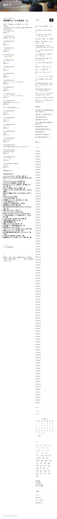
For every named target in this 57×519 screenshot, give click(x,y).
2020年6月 (38, 336)
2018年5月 (38, 397)
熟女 (44, 468)
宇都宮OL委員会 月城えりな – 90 (11, 220)
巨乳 (41, 463)
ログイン (38, 494)
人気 (50, 455)
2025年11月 (38, 164)
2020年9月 (38, 328)
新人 (45, 465)
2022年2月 (38, 283)
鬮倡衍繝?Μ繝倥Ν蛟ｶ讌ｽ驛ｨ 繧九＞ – (44, 129)
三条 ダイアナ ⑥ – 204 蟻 (10, 196)
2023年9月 (38, 233)
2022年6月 (38, 272)
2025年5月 (38, 180)
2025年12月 (38, 161)
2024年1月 (38, 222)
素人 (41, 470)
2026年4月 (38, 151)
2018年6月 (38, 394)
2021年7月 (38, 302)
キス (50, 445)
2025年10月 (38, 167)
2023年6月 (38, 241)
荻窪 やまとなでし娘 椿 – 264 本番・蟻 (44, 97)
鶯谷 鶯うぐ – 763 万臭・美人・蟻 (43, 66)
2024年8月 (38, 204)
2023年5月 (38, 243)
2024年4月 (38, 214)
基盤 (46, 460)
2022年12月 (38, 257)
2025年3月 (38, 185)
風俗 (37, 476)
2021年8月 (38, 299)
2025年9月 (38, 169)
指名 (41, 465)
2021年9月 (38, 296)
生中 (48, 468)
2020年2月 (38, 347)
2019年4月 (38, 373)
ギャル (37, 447)
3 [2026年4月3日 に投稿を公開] (47, 423)
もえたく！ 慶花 (39, 485)
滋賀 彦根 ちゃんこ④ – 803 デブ (11, 227)
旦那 (49, 465)
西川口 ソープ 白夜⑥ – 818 (42, 69)
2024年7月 (38, 206)
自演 (37, 473)
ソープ (42, 447)
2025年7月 (38, 175)
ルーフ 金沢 (38, 482)
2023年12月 (38, 225)
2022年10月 (38, 262)
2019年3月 (38, 376)
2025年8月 (38, 172)
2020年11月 (38, 323)
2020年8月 (38, 331)
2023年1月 (38, 254)
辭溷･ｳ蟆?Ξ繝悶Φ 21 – (41, 131)
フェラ (48, 450)
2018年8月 (38, 389)
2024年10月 (38, 198)
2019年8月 (38, 363)
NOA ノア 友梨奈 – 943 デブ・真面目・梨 (14, 188)
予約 (42, 455)
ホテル (46, 453)
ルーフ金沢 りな (39, 484)
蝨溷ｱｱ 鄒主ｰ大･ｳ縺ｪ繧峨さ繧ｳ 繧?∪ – (44, 114)
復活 (49, 463)
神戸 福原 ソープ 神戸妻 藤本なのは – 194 (14, 225)
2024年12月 (38, 193)
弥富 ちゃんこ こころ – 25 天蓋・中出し (13, 230)
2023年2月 (38, 251)
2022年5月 (38, 275)
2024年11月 (38, 196)
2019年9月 (38, 360)
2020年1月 (38, 349)
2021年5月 (38, 307)
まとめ (37, 413)
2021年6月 (38, 304)
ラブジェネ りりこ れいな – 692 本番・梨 (14, 181)
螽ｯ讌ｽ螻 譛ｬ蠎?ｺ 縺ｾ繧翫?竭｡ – (43, 134)
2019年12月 (38, 352)
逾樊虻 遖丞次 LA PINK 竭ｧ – (42, 119)
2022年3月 (38, 280)
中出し (37, 455)
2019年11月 (38, 355)
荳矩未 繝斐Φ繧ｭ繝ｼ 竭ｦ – (41, 117)
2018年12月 (38, 384)
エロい (45, 445)
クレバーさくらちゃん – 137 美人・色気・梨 (14, 176)
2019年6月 (38, 368)
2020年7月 (38, 333)
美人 (49, 470)
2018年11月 (38, 386)
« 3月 (39, 435)
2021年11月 (38, 291)
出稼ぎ (37, 460)
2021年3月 (38, 312)
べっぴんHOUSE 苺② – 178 (10, 198)
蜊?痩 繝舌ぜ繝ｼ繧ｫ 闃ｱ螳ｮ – (42, 126)
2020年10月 (38, 325)
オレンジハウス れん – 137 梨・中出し (13, 211)
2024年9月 (38, 201)
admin (13, 18)
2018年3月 (38, 402)
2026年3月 (38, 153)
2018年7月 (38, 392)
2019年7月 (38, 365)
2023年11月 (38, 228)
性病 (37, 465)
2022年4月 (38, 278)
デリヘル (38, 450)
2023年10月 (38, 230)
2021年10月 (38, 294)
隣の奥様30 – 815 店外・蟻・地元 (12, 205)
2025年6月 (38, 177)
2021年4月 (38, 310)
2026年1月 (38, 159)
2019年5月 (38, 370)
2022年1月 (38, 286)
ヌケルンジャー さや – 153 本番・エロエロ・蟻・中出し (17, 228)
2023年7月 (38, 238)
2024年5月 (38, 212)
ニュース (7, 245)
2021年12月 (38, 288)
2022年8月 (38, 267)
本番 (37, 468)
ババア (43, 450)
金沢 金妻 (38, 480)
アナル (41, 445)
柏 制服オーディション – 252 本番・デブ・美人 (15, 200)
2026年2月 (38, 156)
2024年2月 (38, 220)
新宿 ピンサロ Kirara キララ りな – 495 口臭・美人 (16, 213)
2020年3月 (38, 344)
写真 (43, 458)
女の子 (50, 460)
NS (37, 445)
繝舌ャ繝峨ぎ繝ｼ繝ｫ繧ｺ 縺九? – (43, 137)
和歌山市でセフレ (8, 170)
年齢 (45, 463)
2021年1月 (38, 318)
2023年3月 (38, 249)
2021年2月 (38, 315)
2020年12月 (38, 320)
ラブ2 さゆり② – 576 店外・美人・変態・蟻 (14, 218)
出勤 (47, 458)
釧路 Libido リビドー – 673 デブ (11, 210)
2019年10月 (38, 357)
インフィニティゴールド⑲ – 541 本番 (44, 76)
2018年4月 (38, 400)
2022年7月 (38, 270)
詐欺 (49, 473)
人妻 (46, 455)
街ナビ (7, 5)
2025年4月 (38, 182)
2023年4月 (38, 246)
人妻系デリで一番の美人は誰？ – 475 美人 (14, 203)
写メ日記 (38, 458)
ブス (42, 453)
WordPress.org (39, 502)
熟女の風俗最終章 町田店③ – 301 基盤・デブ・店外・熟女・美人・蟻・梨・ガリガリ (45, 85)
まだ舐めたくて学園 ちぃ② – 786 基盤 (44, 38)
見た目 (44, 473)
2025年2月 (38, 188)
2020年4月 (38, 341)
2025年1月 (38, 190)
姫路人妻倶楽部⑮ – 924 (9, 222)
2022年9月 (38, 265)
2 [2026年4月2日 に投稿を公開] (44, 423)
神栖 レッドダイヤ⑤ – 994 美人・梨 (12, 223)
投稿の (38, 497)
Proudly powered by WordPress (10, 515)
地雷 (42, 460)
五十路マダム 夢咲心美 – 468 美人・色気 (13, 235)
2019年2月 (38, 378)
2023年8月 (38, 235)
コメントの (39, 500)
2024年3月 (38, 217)
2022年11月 (38, 259)
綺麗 (45, 470)
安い (37, 463)
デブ (47, 447)
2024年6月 (38, 209)
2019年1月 (38, 381)
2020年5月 (38, 339)
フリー (37, 453)
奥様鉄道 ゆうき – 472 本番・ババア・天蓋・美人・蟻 (17, 237)
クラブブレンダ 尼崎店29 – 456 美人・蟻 (13, 183)
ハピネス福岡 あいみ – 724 (10, 201)
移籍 (37, 470)
